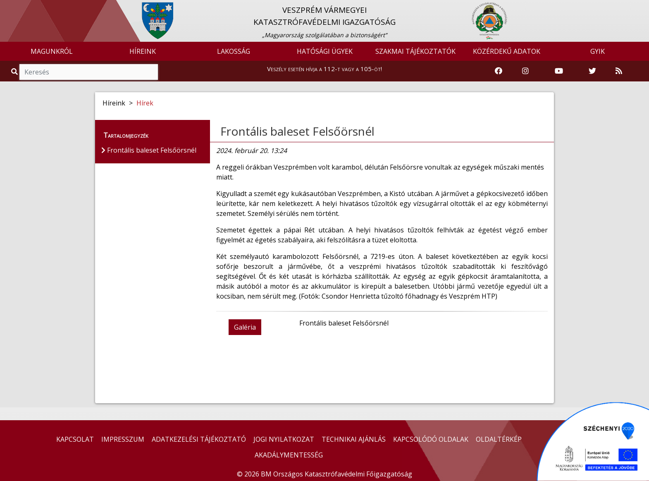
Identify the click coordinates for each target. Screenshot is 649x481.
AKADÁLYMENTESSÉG (289, 454)
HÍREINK (142, 51)
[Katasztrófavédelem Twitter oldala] (592, 71)
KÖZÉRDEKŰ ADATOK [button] (506, 51)
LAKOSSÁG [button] (233, 51)
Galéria (245, 327)
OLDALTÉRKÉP (499, 439)
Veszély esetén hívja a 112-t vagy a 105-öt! (324, 69)
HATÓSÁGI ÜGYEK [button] (325, 51)
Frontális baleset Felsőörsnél (297, 131)
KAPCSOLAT (75, 439)
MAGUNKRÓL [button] (52, 51)
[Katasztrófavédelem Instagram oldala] (525, 71)
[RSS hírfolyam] (619, 71)
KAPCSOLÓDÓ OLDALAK (430, 439)
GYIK (597, 51)
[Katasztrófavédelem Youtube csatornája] (559, 71)
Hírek (144, 103)
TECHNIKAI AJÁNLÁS (354, 439)
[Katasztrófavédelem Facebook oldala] (498, 71)
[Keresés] (88, 72)
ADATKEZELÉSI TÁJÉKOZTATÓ (199, 439)
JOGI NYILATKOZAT (283, 439)
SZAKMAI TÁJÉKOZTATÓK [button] (415, 51)
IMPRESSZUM (122, 439)
